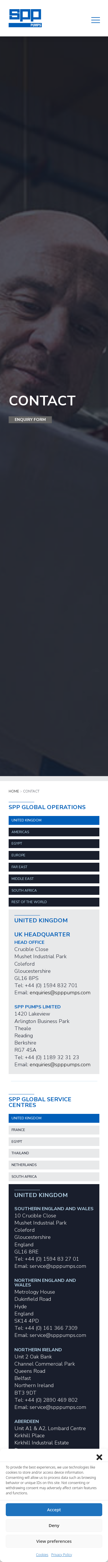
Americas (20, 832)
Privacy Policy (61, 1554)
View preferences (54, 1541)
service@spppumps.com (58, 1266)
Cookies (42, 1554)
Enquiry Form (30, 419)
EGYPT (17, 843)
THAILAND (20, 1153)
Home (14, 791)
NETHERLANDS (24, 1165)
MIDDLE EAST (23, 878)
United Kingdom (26, 820)
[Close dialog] (99, 1456)
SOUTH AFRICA (24, 890)
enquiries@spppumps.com (60, 992)
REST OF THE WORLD (29, 902)
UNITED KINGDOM (26, 1118)
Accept (54, 1509)
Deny (54, 1525)
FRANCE (18, 1130)
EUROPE (18, 855)
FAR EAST (19, 867)
